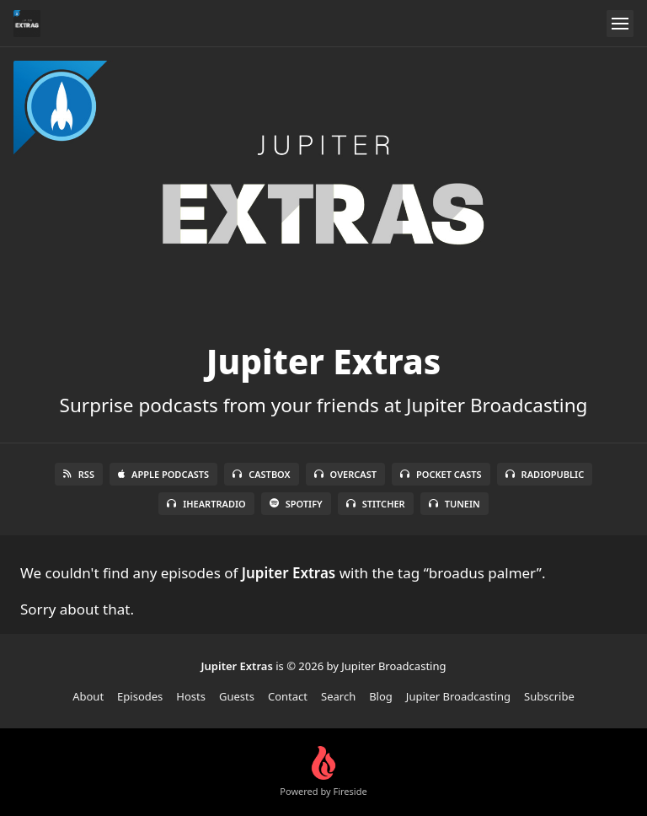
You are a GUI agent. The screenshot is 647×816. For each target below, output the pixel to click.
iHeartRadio (206, 503)
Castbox (261, 474)
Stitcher (375, 503)
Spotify (296, 503)
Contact (287, 696)
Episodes (140, 696)
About (88, 696)
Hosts (191, 696)
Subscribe (549, 696)
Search (338, 696)
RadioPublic (545, 474)
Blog (381, 696)
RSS (78, 474)
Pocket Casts (441, 474)
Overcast (345, 474)
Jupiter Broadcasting (458, 696)
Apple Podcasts (163, 474)
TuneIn (454, 503)
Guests (236, 696)
